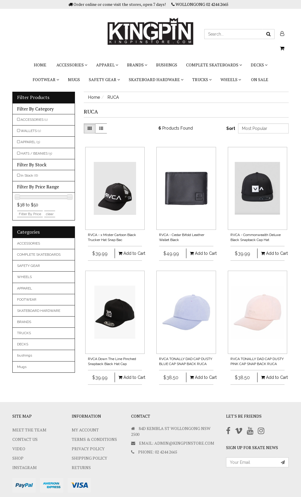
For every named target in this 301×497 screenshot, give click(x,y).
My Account (85, 430)
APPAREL (107, 65)
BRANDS (137, 65)
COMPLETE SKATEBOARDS (214, 65)
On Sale (259, 79)
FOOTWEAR (46, 79)
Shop (18, 458)
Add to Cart (128, 253)
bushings (166, 65)
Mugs (74, 79)
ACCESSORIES (71, 65)
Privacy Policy (88, 448)
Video (18, 448)
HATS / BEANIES (36, 153)
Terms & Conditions (94, 439)
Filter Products (33, 97)
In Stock (29, 175)
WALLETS (31, 131)
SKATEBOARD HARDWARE (156, 79)
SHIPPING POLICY (89, 458)
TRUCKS (202, 79)
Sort (230, 128)
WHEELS (230, 79)
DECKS (259, 65)
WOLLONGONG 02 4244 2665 (199, 4)
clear (49, 214)
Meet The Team (29, 430)
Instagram (24, 467)
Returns (81, 467)
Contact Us (25, 439)
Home (40, 65)
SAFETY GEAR (104, 79)
